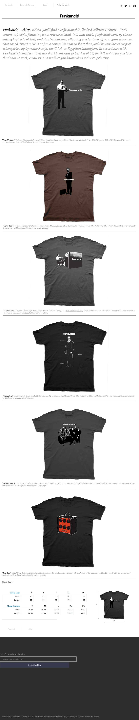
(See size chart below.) (77, 140)
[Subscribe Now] (34, 665)
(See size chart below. (70, 573)
